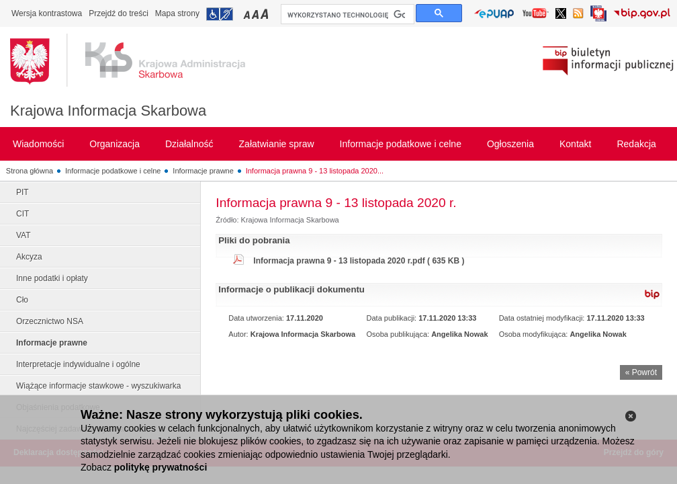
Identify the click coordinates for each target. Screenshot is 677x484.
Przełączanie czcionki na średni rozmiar (256, 14)
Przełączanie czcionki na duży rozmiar (266, 14)
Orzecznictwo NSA (49, 321)
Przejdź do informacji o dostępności (219, 14)
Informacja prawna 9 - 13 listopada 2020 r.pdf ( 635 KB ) (358, 261)
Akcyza (29, 256)
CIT (22, 213)
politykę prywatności (160, 467)
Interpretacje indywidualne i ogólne (78, 364)
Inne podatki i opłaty (52, 278)
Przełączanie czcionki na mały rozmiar (248, 14)
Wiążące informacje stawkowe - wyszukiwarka (98, 386)
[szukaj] (346, 14)
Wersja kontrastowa (46, 13)
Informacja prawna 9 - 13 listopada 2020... (314, 171)
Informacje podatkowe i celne (113, 171)
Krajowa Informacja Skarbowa (108, 110)
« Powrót (641, 372)
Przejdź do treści (118, 13)
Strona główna (29, 171)
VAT (23, 235)
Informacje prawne (203, 171)
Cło (22, 300)
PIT (22, 192)
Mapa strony (177, 13)
